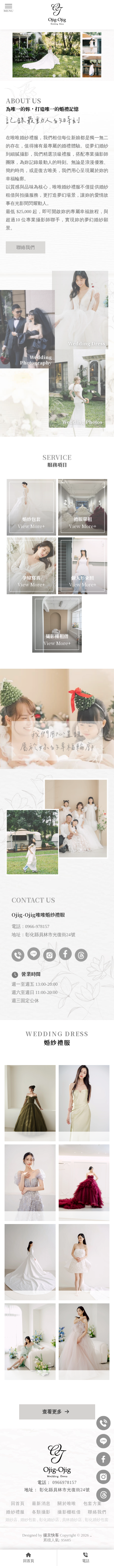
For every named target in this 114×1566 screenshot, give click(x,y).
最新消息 (41, 1503)
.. (91, 1535)
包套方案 (92, 1503)
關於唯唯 (66, 1503)
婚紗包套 (28, 1519)
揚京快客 (51, 1535)
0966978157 (65, 1482)
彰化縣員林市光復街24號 (65, 1490)
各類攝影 (41, 1512)
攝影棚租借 (69, 1512)
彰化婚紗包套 (97, 1519)
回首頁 (18, 1503)
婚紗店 (11, 1519)
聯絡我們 (25, 247)
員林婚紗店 (72, 1519)
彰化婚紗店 (49, 1519)
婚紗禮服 (15, 1512)
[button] (54, 75)
